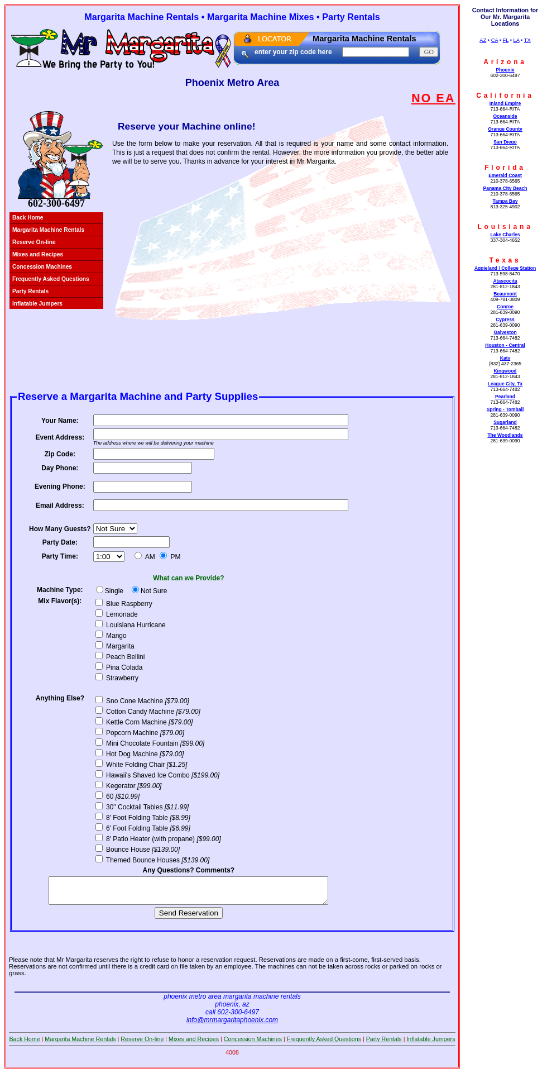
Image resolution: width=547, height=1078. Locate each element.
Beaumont (505, 294)
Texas (505, 260)
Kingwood (504, 371)
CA (494, 40)
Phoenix (505, 70)
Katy (505, 358)
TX (527, 40)
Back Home (28, 217)
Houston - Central (505, 345)
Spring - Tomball (505, 409)
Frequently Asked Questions (50, 279)
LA (517, 40)
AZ (482, 40)
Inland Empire (505, 103)
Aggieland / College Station (505, 268)
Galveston (504, 332)
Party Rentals (30, 291)
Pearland (505, 396)
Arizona (505, 62)
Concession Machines (42, 267)
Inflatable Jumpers (37, 303)
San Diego (505, 142)
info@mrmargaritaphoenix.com (232, 1025)
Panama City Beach (505, 188)
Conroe (505, 306)
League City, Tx (505, 384)
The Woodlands (504, 435)
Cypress (505, 319)
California (505, 95)
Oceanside (505, 116)
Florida (505, 167)
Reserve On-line (34, 242)
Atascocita (505, 281)
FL (506, 40)
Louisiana (504, 227)
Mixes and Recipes (37, 254)
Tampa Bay (505, 201)
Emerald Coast (505, 175)
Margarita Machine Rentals (48, 230)
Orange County (505, 129)
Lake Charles (505, 234)
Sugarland (505, 422)
